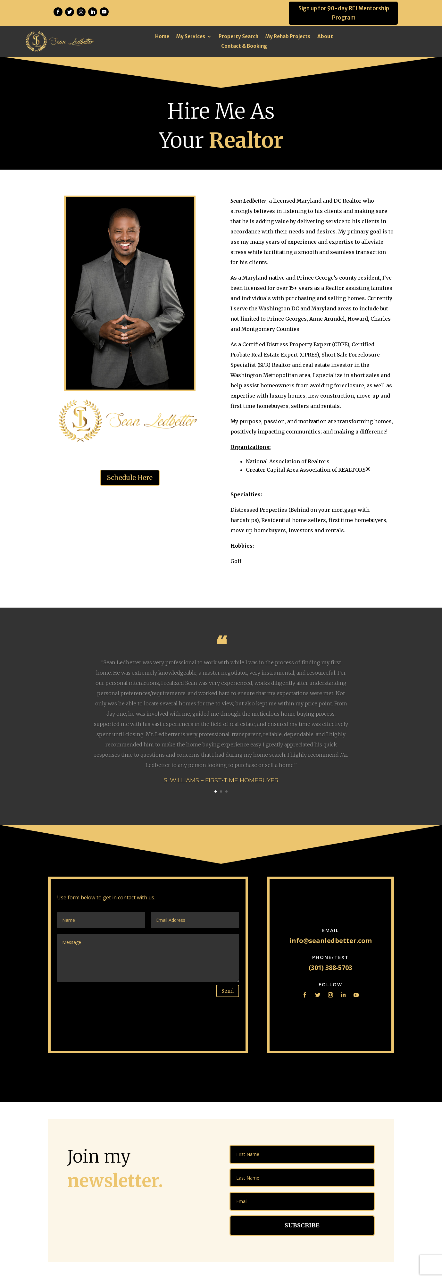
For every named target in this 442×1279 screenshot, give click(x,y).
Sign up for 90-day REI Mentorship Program (343, 13)
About (325, 36)
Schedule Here (130, 478)
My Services (190, 36)
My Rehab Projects (287, 36)
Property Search (238, 36)
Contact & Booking (244, 46)
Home (162, 36)
